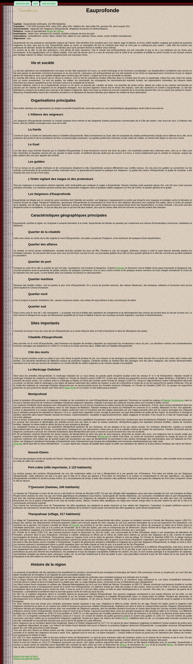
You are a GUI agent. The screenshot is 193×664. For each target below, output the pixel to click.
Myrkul (123, 645)
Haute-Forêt (70, 388)
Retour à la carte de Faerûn (26, 659)
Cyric (146, 645)
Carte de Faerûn (49, 3)
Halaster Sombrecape (173, 400)
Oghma (59, 31)
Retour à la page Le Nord (25, 656)
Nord (36, 3)
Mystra (50, 31)
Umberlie (75, 525)
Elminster (119, 268)
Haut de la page (22, 3)
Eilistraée (103, 436)
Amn (126, 618)
